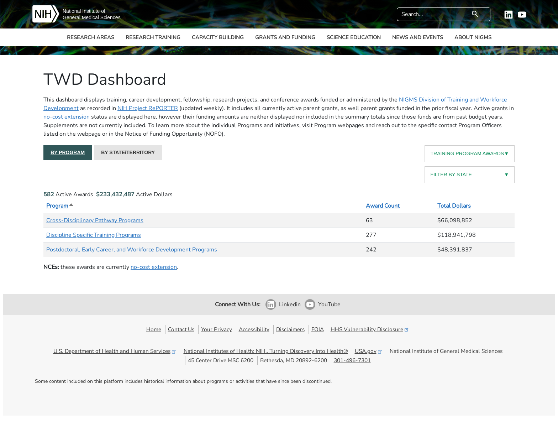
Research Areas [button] (90, 37)
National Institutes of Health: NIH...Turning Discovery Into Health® (266, 351)
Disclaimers (290, 329)
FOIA (317, 329)
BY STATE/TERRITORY (128, 152)
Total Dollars (454, 206)
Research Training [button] (153, 37)
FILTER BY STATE (469, 174)
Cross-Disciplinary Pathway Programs (94, 220)
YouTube (329, 304)
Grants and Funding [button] (285, 37)
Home (153, 329)
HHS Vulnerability (370, 329)
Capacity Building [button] (218, 37)
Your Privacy (216, 329)
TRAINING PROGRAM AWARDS (469, 153)
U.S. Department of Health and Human (115, 351)
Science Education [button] (354, 37)
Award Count (383, 206)
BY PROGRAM (68, 152)
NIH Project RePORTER (147, 108)
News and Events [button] (417, 37)
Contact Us (181, 329)
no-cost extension (66, 117)
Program (60, 206)
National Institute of (84, 11)
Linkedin (290, 304)
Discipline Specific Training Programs (93, 235)
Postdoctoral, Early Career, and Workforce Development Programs (131, 250)
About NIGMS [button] (472, 37)
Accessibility (254, 329)
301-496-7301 (352, 360)
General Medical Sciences (92, 17)
